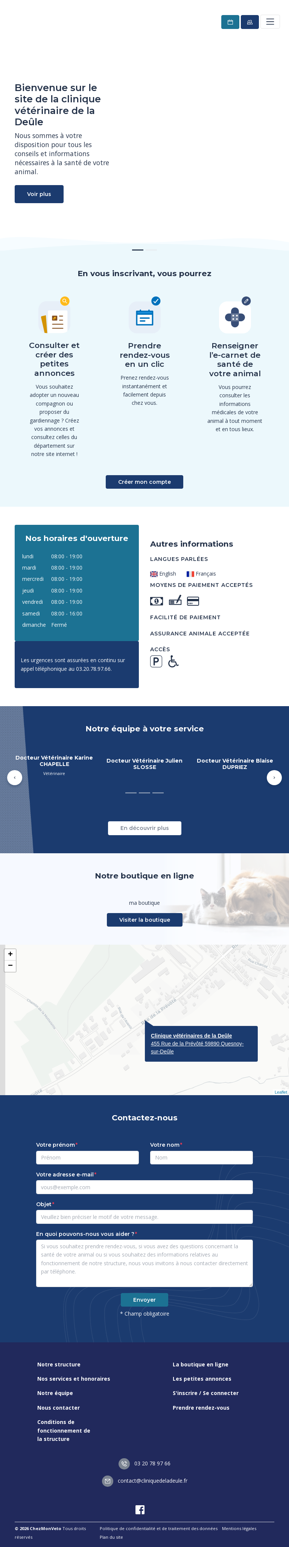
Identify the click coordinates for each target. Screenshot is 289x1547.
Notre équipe (55, 1393)
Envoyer (144, 1299)
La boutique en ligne (200, 1364)
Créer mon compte (144, 482)
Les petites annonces (202, 1378)
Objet (44, 1204)
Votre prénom (55, 1144)
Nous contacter (58, 1407)
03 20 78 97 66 (144, 1463)
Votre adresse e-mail (65, 1174)
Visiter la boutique (144, 919)
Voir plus (39, 194)
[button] (14, 777)
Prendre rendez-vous (201, 1407)
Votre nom (164, 1144)
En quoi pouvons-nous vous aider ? (85, 1234)
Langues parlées (179, 559)
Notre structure (59, 1364)
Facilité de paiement (185, 617)
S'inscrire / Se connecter (206, 1393)
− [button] (10, 966)
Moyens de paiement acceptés (201, 585)
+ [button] (10, 954)
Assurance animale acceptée (200, 633)
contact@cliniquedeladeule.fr (144, 1480)
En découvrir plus (144, 828)
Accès (160, 649)
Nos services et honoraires (73, 1378)
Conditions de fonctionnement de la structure (63, 1430)
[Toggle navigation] (270, 21)
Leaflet (281, 1092)
